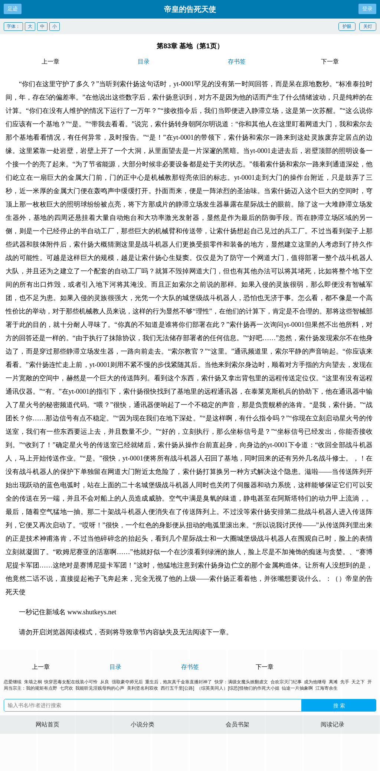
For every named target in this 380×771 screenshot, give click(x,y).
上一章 (50, 61)
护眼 (347, 26)
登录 (367, 9)
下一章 (330, 61)
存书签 (237, 61)
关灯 (367, 26)
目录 (144, 61)
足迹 (12, 9)
